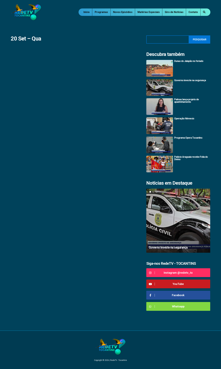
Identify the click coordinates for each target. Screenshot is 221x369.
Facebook (167, 295)
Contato (193, 12)
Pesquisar (199, 39)
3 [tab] (157, 192)
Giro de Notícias (174, 12)
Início (86, 12)
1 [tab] (150, 192)
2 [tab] (153, 192)
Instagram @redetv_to (171, 272)
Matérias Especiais (149, 12)
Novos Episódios (122, 12)
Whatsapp (167, 306)
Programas (101, 12)
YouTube (166, 284)
